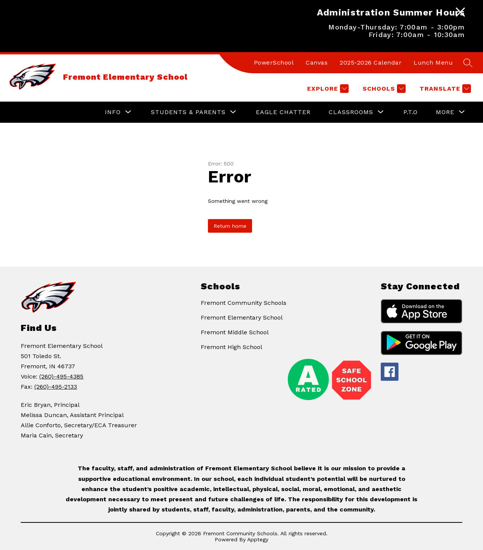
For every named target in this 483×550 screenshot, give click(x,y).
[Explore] (327, 88)
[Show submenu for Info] (113, 112)
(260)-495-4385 (61, 376)
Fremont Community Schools (243, 302)
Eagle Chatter (283, 112)
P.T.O (410, 112)
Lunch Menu (433, 62)
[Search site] (467, 62)
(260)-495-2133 (55, 386)
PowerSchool (274, 62)
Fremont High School (231, 347)
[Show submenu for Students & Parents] (188, 112)
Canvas (317, 62)
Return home (230, 226)
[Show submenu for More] (445, 112)
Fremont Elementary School (242, 317)
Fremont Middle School (235, 332)
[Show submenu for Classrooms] (351, 112)
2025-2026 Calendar (370, 62)
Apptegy (257, 539)
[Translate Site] (444, 88)
